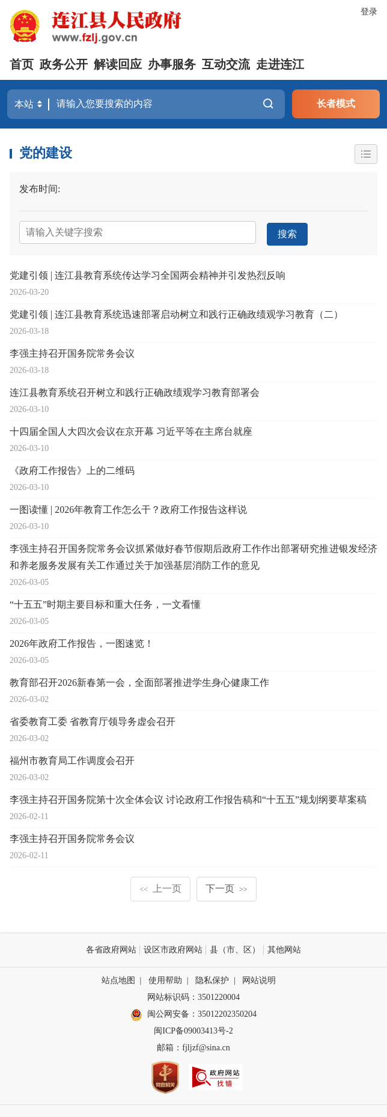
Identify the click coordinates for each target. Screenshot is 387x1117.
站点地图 (118, 977)
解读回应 (118, 64)
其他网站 (284, 947)
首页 (22, 64)
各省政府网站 (111, 947)
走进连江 (280, 64)
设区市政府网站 (173, 947)
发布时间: (39, 188)
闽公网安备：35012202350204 (202, 1011)
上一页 (160, 886)
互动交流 (226, 64)
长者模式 (336, 103)
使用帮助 (165, 977)
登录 (369, 11)
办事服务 (172, 64)
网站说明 (259, 977)
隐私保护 (212, 977)
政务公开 (64, 64)
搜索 (286, 231)
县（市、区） (235, 947)
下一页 (227, 886)
